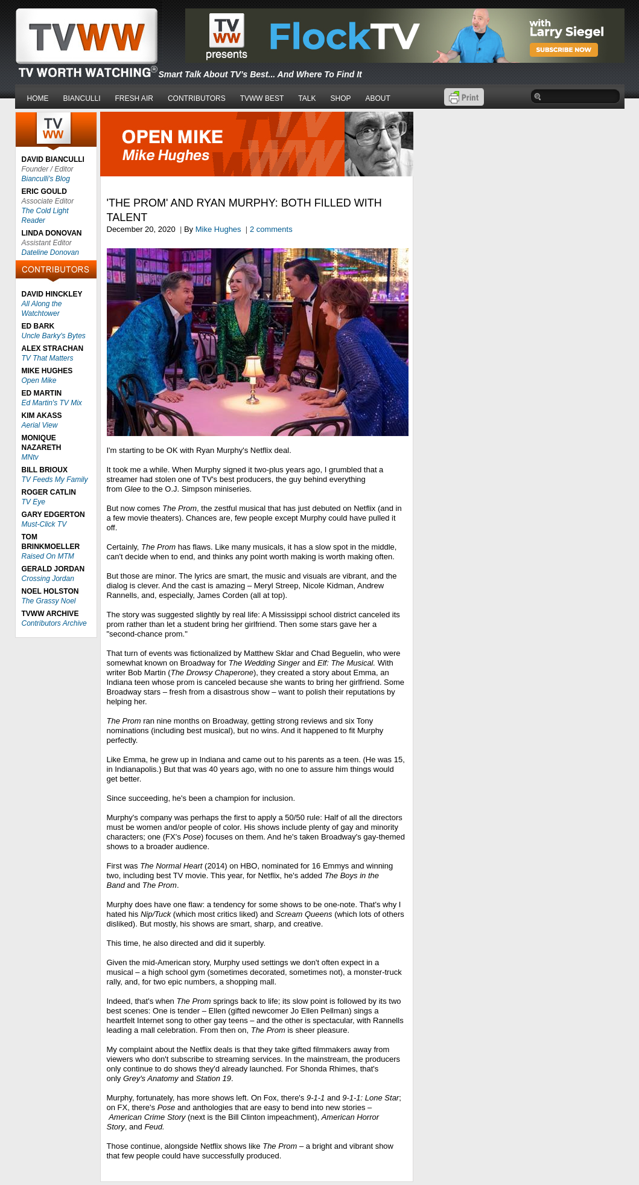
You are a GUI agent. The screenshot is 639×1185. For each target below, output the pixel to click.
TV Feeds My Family (55, 479)
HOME (38, 98)
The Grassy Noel (49, 601)
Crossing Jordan (48, 578)
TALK (307, 98)
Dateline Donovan (50, 252)
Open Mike (39, 380)
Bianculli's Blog (46, 179)
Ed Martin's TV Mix (52, 403)
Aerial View (40, 425)
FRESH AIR (134, 98)
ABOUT (378, 98)
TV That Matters (48, 358)
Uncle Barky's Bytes (54, 336)
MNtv (30, 457)
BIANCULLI (82, 98)
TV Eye (33, 502)
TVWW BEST (262, 98)
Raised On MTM (48, 556)
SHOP (340, 98)
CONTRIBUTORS (197, 98)
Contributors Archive (54, 623)
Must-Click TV (44, 524)
